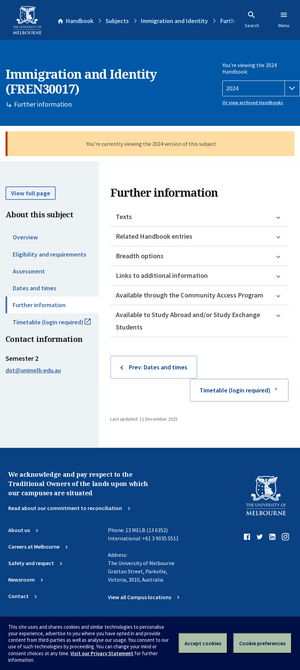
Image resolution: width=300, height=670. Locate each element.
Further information (39, 305)
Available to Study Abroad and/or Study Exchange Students (188, 320)
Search (252, 20)
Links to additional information (162, 275)
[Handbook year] (261, 88)
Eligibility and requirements (49, 254)
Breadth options (140, 255)
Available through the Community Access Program (189, 295)
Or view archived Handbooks (252, 102)
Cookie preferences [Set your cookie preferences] (262, 643)
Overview (25, 237)
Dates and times (34, 288)
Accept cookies (203, 643)
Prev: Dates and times (158, 367)
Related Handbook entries (154, 236)
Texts (124, 216)
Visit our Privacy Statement (101, 653)
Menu (283, 20)
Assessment (29, 271)
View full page (30, 193)
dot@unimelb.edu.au (33, 370)
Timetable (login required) (56, 325)
